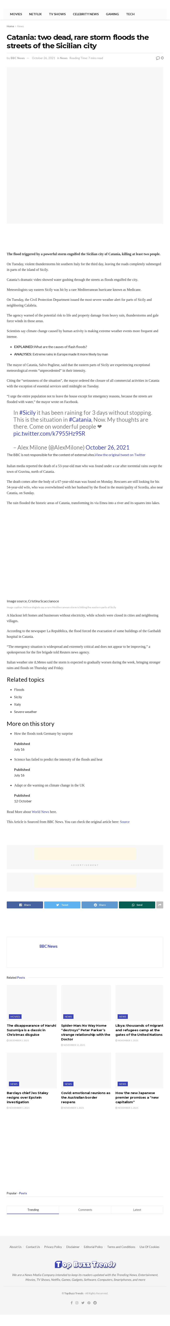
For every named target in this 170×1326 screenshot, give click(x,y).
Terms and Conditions (121, 1247)
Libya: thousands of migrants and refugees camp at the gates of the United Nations (140, 1030)
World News (40, 812)
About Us (16, 1247)
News (20, 26)
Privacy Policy (53, 1247)
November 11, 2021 (73, 1045)
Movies (16, 14)
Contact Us (33, 1247)
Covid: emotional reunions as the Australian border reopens (85, 1097)
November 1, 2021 (126, 1040)
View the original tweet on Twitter (120, 455)
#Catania (80, 419)
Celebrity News (86, 14)
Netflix (35, 14)
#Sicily (27, 412)
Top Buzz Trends (73, 1293)
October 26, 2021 (43, 58)
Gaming (112, 14)
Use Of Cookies (149, 1247)
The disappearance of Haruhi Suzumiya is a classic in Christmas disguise (31, 1030)
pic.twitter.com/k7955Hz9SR (49, 433)
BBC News (18, 58)
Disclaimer (73, 1247)
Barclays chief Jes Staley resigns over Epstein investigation (27, 1097)
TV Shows (57, 14)
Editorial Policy (93, 1247)
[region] (41, 834)
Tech (130, 14)
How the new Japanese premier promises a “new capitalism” (137, 1097)
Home (10, 26)
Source (125, 822)
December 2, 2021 (18, 1040)
